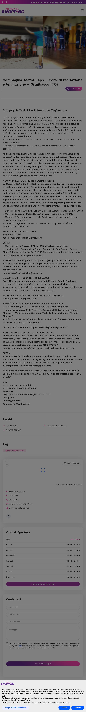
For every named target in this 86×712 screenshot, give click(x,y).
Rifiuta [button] (64, 708)
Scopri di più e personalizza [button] (15, 708)
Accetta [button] (78, 708)
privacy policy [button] (6, 691)
